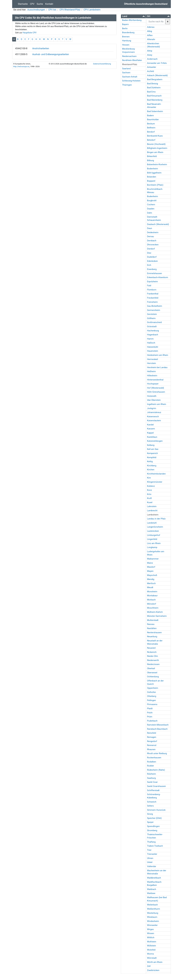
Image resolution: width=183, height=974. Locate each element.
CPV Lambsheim (91, 9)
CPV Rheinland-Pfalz (69, 9)
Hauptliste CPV (29, 32)
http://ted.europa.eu (21, 66)
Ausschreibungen (36, 9)
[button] (133, 16)
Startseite (23, 4)
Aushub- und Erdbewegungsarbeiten (50, 54)
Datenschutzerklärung (102, 64)
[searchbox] (156, 21)
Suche (40, 4)
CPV (32, 4)
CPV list (52, 9)
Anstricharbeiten (40, 48)
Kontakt (49, 4)
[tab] (133, 16)
